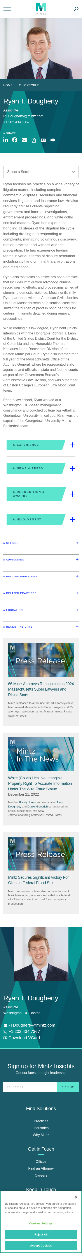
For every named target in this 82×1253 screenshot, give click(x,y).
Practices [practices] (41, 1121)
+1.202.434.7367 (23, 1031)
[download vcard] (21, 1038)
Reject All (40, 1234)
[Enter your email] (41, 1087)
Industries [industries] (41, 1128)
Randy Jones (27, 802)
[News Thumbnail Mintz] (41, 754)
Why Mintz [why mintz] (41, 1135)
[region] (41, 1222)
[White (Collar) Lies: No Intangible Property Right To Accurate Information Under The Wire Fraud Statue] (40, 783)
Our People (29, 85)
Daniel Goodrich (38, 806)
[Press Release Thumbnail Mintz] (41, 660)
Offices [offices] (41, 1161)
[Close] (76, 1197)
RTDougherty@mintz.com (23, 116)
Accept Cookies (41, 1245)
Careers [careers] (41, 1175)
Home (7, 85)
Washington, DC (16, 1013)
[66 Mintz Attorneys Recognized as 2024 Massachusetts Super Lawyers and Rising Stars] (41, 689)
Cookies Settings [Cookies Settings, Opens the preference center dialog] (41, 1223)
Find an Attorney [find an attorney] (41, 1168)
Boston (35, 1013)
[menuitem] (9, 85)
